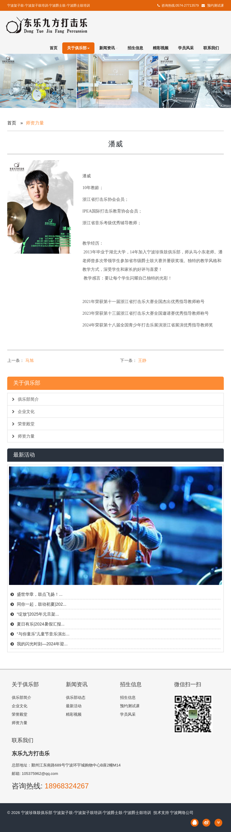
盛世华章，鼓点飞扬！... (40, 594)
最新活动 (74, 706)
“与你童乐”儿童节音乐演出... (43, 634)
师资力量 (23, 436)
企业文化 (23, 411)
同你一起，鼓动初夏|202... (41, 604)
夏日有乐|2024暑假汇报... (40, 624)
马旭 (29, 360)
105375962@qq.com (40, 773)
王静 (142, 360)
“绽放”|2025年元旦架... (38, 614)
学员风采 (186, 48)
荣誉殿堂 (23, 423)
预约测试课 (215, 5)
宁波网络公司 (181, 812)
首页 (53, 48)
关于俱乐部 (78, 48)
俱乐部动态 (75, 697)
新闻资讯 (108, 48)
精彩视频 (160, 48)
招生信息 (135, 48)
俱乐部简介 (25, 399)
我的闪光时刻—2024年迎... (42, 643)
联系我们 (211, 48)
